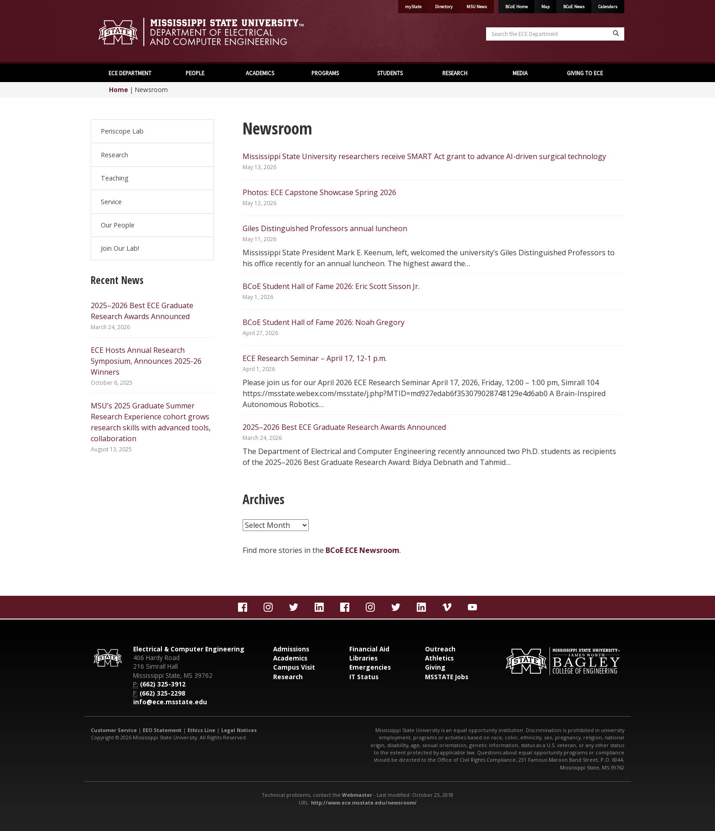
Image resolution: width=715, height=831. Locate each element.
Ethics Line (201, 730)
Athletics (439, 658)
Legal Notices (239, 730)
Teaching (115, 178)
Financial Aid (369, 649)
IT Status (363, 676)
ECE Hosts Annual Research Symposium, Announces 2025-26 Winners (146, 361)
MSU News (476, 7)
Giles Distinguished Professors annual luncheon (325, 228)
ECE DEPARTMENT (130, 73)
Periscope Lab (122, 131)
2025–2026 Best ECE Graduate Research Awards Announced (344, 427)
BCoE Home (516, 7)
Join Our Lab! (120, 248)
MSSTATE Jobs (446, 676)
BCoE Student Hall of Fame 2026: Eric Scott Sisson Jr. (331, 286)
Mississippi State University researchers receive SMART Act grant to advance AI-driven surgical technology (424, 156)
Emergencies (370, 667)
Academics (290, 658)
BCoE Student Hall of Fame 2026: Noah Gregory (323, 322)
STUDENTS (390, 73)
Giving (435, 667)
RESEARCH (454, 73)
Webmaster (357, 794)
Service (111, 201)
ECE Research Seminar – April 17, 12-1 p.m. (315, 358)
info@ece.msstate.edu (170, 701)
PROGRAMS (325, 73)
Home (118, 89)
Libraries (363, 658)
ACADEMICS (260, 73)
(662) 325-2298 (162, 693)
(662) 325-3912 (163, 684)
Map (545, 7)
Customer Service (114, 730)
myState (413, 7)
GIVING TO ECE (585, 73)
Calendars (607, 7)
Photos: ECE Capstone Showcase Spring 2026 (319, 192)
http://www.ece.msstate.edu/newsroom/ (364, 802)
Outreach (440, 649)
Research (114, 154)
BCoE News (574, 7)
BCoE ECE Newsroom (362, 550)
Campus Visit (294, 667)
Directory (444, 7)
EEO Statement (162, 730)
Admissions (291, 649)
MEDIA (520, 73)
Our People (118, 225)
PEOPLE (195, 73)
